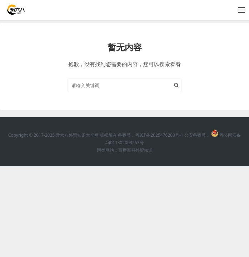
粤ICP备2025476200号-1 (159, 135)
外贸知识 (144, 150)
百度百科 (126, 150)
